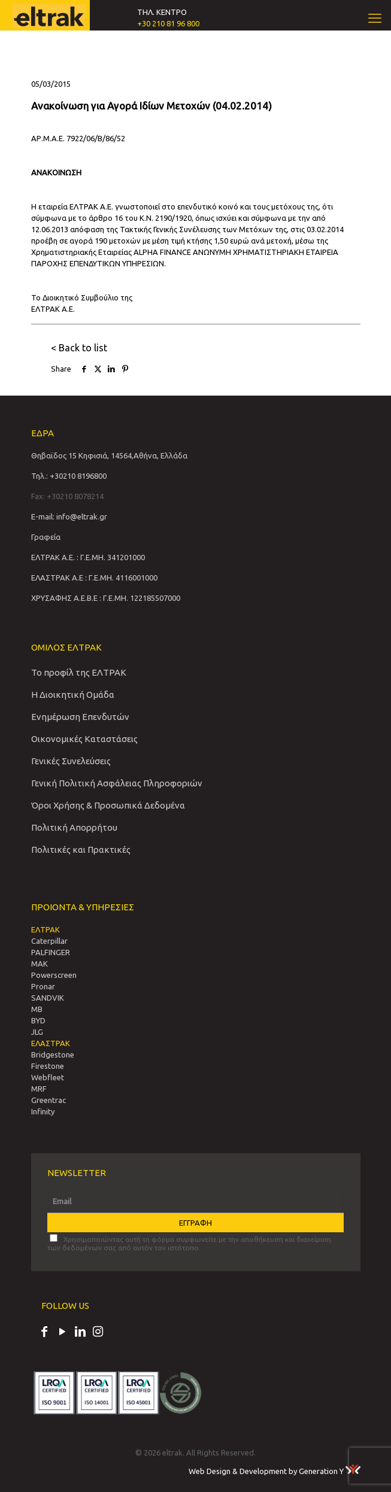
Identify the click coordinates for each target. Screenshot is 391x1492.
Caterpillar (49, 941)
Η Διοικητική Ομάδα (72, 694)
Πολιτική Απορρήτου (74, 827)
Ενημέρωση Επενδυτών (80, 717)
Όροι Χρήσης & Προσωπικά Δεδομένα (108, 805)
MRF (39, 1088)
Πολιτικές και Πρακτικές (81, 849)
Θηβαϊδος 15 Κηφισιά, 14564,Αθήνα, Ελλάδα (109, 455)
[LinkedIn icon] (80, 1333)
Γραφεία (45, 537)
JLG (37, 1032)
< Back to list (79, 347)
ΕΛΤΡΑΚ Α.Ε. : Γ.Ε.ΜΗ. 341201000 (88, 557)
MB (37, 1009)
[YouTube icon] (62, 1333)
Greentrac (48, 1100)
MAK (39, 963)
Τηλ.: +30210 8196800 (69, 476)
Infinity (42, 1111)
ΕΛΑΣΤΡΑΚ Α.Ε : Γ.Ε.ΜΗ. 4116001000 (94, 577)
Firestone (47, 1066)
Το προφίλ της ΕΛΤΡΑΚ (78, 672)
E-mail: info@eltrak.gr (69, 516)
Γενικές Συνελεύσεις (71, 761)
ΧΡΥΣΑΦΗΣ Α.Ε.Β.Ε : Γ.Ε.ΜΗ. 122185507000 (105, 598)
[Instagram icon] (98, 1333)
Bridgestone (52, 1054)
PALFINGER (50, 952)
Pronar (43, 986)
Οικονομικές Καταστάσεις (84, 739)
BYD (38, 1020)
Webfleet (47, 1077)
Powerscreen (54, 975)
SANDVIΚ (47, 997)
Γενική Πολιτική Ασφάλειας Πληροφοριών (116, 783)
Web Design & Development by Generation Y (274, 1471)
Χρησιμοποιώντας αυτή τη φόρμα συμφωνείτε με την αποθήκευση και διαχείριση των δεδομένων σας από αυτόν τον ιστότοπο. (189, 1242)
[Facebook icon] (44, 1333)
